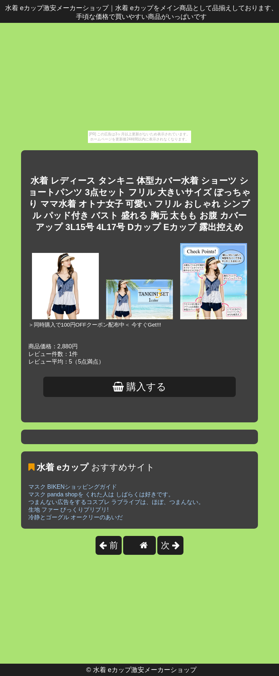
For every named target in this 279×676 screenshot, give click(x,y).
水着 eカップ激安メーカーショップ (145, 669)
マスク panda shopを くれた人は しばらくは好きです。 (101, 494)
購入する (140, 386)
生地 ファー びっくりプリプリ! (68, 510)
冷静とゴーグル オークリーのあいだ (75, 517)
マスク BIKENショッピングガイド (72, 487)
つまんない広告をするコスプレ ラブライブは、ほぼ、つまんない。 (116, 502)
